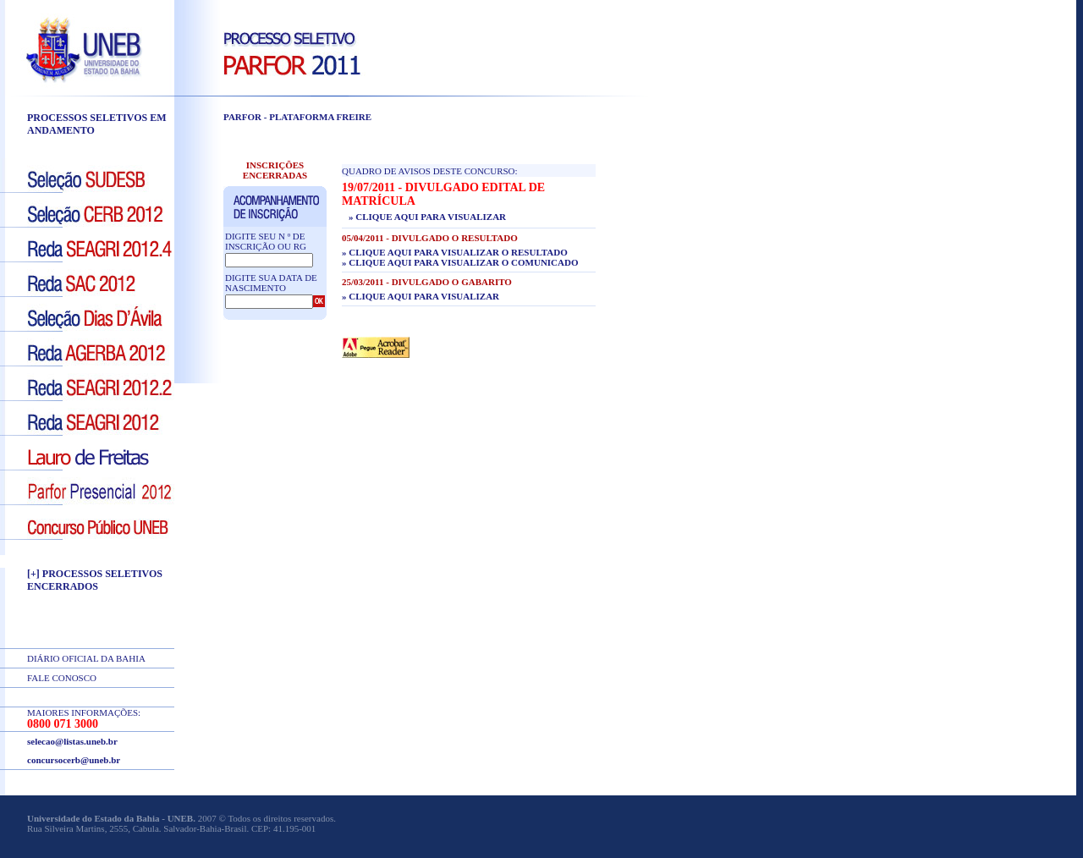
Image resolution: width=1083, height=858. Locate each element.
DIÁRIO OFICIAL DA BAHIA (86, 658)
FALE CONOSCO (61, 678)
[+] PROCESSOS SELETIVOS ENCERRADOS (94, 580)
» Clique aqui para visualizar (427, 217)
